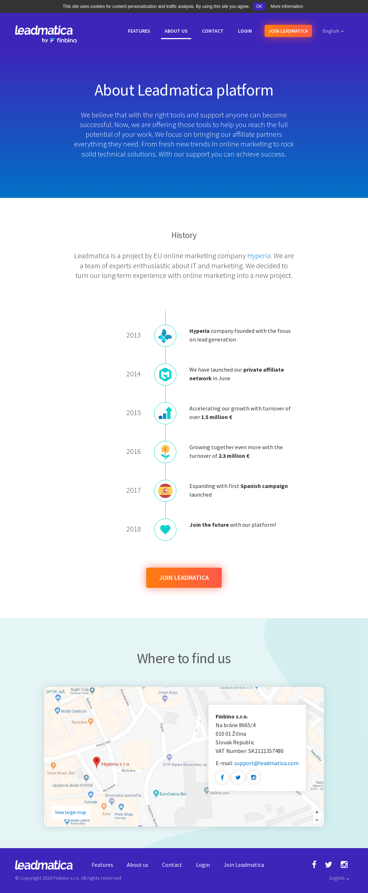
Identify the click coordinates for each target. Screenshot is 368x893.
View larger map (70, 812)
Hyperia (259, 255)
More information (287, 6)
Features (102, 864)
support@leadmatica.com (266, 763)
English (333, 31)
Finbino (61, 878)
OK (259, 6)
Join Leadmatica (184, 577)
